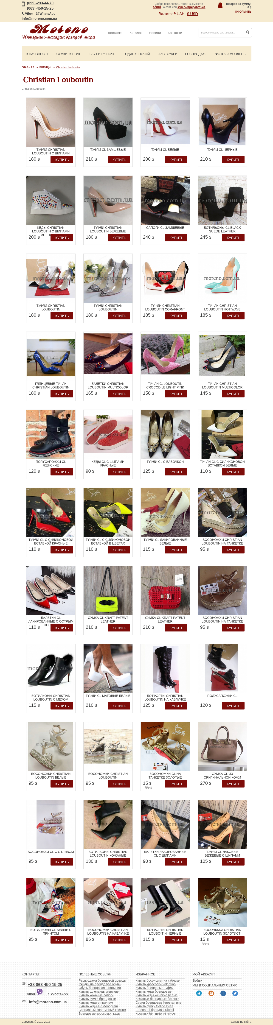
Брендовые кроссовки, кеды (100, 1013)
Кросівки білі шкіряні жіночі (156, 1013)
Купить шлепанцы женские (99, 991)
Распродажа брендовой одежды (103, 980)
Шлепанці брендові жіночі (155, 1010)
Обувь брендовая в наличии (100, 988)
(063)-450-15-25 (40, 8)
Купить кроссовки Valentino (156, 984)
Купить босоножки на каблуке (158, 980)
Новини (155, 33)
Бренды (45, 67)
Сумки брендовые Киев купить (158, 1002)
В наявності (37, 54)
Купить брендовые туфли (155, 988)
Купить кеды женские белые (157, 995)
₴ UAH (179, 14)
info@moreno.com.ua (39, 18)
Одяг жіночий (137, 54)
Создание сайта (241, 1021)
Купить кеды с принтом (96, 1002)
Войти (198, 980)
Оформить (243, 11)
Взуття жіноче (102, 54)
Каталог (135, 33)
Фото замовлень (230, 54)
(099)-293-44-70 (40, 3)
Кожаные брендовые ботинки (157, 999)
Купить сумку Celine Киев (154, 1006)
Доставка (115, 33)
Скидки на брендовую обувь (100, 984)
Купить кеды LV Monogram (98, 1006)
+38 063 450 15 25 (45, 984)
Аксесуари (167, 54)
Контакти (175, 33)
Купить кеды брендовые (154, 991)
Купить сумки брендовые (97, 999)
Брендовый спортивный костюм (102, 1010)
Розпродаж (195, 54)
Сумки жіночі (68, 54)
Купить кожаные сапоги (96, 995)
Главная (28, 67)
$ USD (192, 14)
